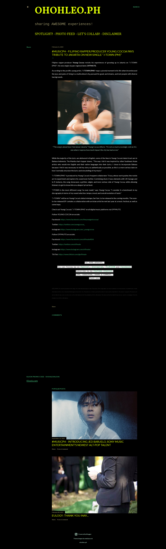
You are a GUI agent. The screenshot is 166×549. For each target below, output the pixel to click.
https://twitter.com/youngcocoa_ (72, 224)
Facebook (125, 267)
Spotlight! (44, 34)
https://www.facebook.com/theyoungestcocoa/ (80, 219)
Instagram (97, 267)
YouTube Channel (102, 271)
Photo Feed (65, 34)
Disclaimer (111, 34)
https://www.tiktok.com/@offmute (72, 254)
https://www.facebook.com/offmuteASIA (77, 239)
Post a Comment (62, 449)
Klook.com (32, 380)
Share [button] (29, 47)
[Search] (136, 7)
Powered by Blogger (83, 534)
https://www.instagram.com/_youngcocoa (77, 229)
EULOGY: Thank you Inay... (70, 515)
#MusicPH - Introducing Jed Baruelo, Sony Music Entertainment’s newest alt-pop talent (88, 443)
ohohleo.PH (68, 11)
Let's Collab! (89, 34)
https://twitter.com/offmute (70, 244)
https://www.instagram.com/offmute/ (76, 249)
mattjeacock (89, 538)
